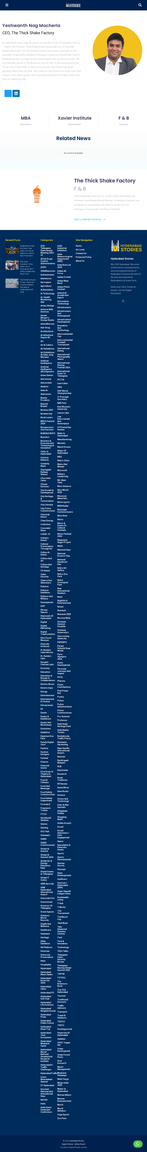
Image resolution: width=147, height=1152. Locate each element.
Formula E (45, 804)
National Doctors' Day (63, 554)
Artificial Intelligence (46, 362)
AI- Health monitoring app (46, 299)
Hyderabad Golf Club (46, 997)
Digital (44, 622)
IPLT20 (60, 379)
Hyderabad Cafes (46, 987)
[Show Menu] (7, 5)
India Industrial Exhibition (62, 248)
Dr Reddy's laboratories (47, 651)
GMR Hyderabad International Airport (47, 891)
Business (45, 437)
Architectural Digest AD (47, 336)
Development (47, 602)
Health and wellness (46, 925)
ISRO (59, 387)
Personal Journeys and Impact (64, 671)
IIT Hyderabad (47, 1085)
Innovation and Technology (63, 327)
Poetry (60, 697)
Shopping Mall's (61, 818)
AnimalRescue (47, 324)
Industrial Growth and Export (63, 295)
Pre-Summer (63, 716)
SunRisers (62, 879)
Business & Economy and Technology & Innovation (47, 444)
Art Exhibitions (47, 349)
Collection (46, 524)
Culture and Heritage (46, 565)
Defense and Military (47, 597)
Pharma (61, 681)
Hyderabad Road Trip (46, 1028)
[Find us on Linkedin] (117, 301)
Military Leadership (62, 475)
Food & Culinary (45, 781)
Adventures (46, 278)
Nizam (60, 607)
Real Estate (62, 770)
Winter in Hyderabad (62, 1090)
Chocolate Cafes (46, 479)
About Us (80, 261)
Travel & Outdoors (62, 1016)
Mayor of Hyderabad (62, 452)
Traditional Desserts (62, 1000)
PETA (60, 677)
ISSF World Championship (64, 392)
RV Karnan (62, 784)
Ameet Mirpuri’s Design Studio (47, 317)
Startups (61, 869)
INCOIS (44, 1100)
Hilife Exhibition (45, 942)
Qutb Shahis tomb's (63, 731)
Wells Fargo (63, 1079)
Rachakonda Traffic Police (64, 737)
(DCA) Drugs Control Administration (48, 261)
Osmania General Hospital (61, 624)
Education (45, 672)
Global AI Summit (45, 850)
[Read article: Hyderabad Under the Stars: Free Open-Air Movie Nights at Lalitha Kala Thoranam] (12, 249)
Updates (61, 1039)
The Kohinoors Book (62, 983)
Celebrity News (45, 465)
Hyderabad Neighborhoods (48, 1009)
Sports (60, 853)
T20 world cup (62, 918)
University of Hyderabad (63, 1034)
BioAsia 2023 (47, 410)
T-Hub (60, 903)
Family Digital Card (47, 743)
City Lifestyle (47, 505)
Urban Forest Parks (63, 1056)
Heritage (45, 937)
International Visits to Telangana (63, 373)
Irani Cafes (62, 383)
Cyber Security (45, 575)
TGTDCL (61, 977)
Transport (62, 1012)
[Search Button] (140, 5)
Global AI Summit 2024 (47, 856)
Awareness (46, 394)
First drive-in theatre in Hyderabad (47, 774)
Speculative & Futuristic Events (63, 847)
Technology (63, 947)
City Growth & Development (47, 491)
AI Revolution (47, 290)
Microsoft (62, 470)
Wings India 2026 (63, 1084)
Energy (44, 691)
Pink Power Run (62, 692)
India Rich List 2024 (64, 266)
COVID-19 (45, 534)
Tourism (61, 996)
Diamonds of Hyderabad (47, 617)
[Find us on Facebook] (134, 301)
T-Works (61, 907)
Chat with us (130, 1144)
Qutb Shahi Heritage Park (64, 725)
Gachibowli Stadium (46, 819)
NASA (60, 546)
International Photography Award (63, 356)
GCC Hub (45, 831)
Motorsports (63, 502)
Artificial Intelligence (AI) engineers (47, 369)
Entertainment (47, 695)
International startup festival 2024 (63, 365)
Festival (44, 758)
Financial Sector (45, 766)
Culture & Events (45, 553)
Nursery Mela (63, 618)
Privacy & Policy (83, 257)
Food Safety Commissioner (48, 793)
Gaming (44, 828)
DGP (43, 606)
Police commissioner (64, 711)
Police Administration (64, 705)
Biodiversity (46, 414)
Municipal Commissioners (65, 510)
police (60, 700)
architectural (47, 331)
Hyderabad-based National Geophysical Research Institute (46, 1055)
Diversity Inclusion (45, 645)
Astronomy (46, 379)
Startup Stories (60, 864)
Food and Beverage (45, 787)
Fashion (44, 748)
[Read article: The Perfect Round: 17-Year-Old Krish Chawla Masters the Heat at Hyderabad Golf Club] (12, 283)
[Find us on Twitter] (123, 301)
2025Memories (48, 271)
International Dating (63, 349)
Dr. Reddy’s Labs (46, 657)
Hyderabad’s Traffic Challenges (47, 1067)
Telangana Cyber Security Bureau (62, 958)
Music (60, 519)
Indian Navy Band (62, 282)
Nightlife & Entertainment (64, 601)
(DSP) (43, 267)
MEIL (59, 457)
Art (42, 341)
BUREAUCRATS (48, 433)
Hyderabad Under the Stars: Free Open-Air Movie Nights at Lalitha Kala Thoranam (27, 251)
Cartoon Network (45, 458)
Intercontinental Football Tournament (65, 342)
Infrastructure (64, 307)
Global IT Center (45, 879)
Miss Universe (64, 486)
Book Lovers (47, 417)
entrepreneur (47, 705)
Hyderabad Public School (47, 1022)
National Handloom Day (62, 561)
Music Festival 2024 (64, 535)
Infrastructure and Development (64, 313)
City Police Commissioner (48, 509)
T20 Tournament (63, 912)
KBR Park (61, 403)
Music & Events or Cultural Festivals (61, 526)
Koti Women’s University (63, 408)
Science (61, 795)
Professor (62, 720)
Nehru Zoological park (62, 582)
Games (44, 824)
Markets (61, 443)
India (43, 1103)
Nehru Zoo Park (62, 575)
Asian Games (47, 375)
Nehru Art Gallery (61, 569)
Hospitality (46, 964)
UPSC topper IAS (63, 1043)
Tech (59, 937)
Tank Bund (62, 923)
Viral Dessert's (61, 1062)
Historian (45, 951)
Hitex (43, 961)
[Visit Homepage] (73, 5)
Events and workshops (46, 723)
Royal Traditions (62, 779)
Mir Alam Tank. (61, 481)
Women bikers (64, 1095)
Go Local (80, 249)
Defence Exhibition (45, 591)
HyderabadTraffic (49, 1073)
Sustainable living (63, 898)
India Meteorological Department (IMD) (64, 257)
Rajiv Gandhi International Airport (63, 750)
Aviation (44, 386)
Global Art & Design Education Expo (46, 864)
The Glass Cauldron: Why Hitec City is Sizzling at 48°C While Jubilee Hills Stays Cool (27, 267)
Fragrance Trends (46, 809)
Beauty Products (45, 399)
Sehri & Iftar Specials (63, 806)
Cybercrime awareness (46, 581)
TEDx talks (62, 951)
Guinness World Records (45, 917)
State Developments (64, 874)
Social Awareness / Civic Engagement (63, 834)
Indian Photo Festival (63, 288)
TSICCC (61, 1021)
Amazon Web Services (47, 310)
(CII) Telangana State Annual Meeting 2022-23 (47, 250)
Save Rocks (63, 791)
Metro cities (63, 460)
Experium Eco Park (47, 737)
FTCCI (44, 814)
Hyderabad (46, 968)
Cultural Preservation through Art (47, 546)
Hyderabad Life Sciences (47, 1003)
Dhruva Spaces (44, 611)
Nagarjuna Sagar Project (64, 541)
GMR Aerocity (47, 884)
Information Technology (63, 302)
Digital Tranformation (48, 633)
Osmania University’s (63, 631)
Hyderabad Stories (76, 1141)
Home (79, 246)
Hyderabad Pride (46, 1015)
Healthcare (46, 930)
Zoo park (61, 1118)
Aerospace (46, 282)
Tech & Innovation (62, 942)
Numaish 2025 (64, 614)
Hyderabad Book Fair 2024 (46, 980)
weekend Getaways (62, 1074)
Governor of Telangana (46, 907)
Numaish (61, 610)
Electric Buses (47, 684)
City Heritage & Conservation (47, 498)
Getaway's (45, 835)
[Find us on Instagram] (112, 301)
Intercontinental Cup (65, 335)
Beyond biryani (44, 405)
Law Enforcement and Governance (63, 420)
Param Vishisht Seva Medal (63, 648)
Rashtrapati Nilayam (63, 761)
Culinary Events (45, 539)
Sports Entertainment (64, 858)
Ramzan (61, 756)
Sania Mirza (63, 787)
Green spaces (47, 912)
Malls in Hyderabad (62, 434)
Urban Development (63, 1050)
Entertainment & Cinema (47, 700)
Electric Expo (47, 688)
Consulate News (45, 529)
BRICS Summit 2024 (47, 422)
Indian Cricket (64, 277)
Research (61, 774)
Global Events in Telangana (47, 872)
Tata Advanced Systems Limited (62, 930)
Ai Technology (47, 293)
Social (60, 827)
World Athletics (61, 1109)
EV (42, 709)
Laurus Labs (63, 413)
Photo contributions (64, 686)
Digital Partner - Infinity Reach (73, 1144)
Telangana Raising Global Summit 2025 (64, 967)
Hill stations (46, 947)
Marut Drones (64, 447)
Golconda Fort (47, 898)
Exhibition (45, 732)
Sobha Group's (64, 823)
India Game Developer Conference (46, 1109)
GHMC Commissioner (48, 844)
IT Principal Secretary (63, 398)
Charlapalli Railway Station (46, 472)
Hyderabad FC (47, 993)
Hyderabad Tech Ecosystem (46, 1035)
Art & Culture (47, 345)
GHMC (44, 839)
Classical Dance (45, 515)
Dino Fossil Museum (46, 639)
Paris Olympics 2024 (61, 656)
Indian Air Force (61, 272)
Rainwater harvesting (62, 743)
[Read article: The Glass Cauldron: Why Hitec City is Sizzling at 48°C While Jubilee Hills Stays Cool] (12, 265)
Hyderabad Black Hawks (47, 973)
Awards (44, 390)
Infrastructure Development (64, 320)
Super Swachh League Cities (64, 892)
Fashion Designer (45, 753)
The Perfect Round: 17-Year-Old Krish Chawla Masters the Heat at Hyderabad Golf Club (28, 286)
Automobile (46, 383)
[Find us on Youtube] (128, 301)
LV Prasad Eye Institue (64, 428)
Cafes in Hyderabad (46, 452)
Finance (44, 762)
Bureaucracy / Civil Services (47, 428)
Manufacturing (64, 439)
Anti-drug (45, 327)
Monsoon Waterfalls (62, 497)
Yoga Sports (63, 1114)
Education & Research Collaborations (48, 678)
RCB (59, 766)
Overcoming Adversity (63, 637)
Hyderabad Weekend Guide (46, 1043)
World (60, 1105)
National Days (64, 550)
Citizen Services (45, 485)
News (60, 597)
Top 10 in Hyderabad (62, 991)
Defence (45, 586)
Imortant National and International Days (47, 1092)
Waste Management (63, 1068)
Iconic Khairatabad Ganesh (46, 1079)
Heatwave (45, 934)
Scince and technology (63, 800)
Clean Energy (47, 520)
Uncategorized (64, 1029)
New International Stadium (63, 590)
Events (44, 713)
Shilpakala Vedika (62, 812)
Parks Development (63, 664)
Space (60, 841)
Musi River (62, 516)
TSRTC (60, 1025)
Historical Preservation (47, 956)
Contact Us (81, 253)
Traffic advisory (61, 1007)
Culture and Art (46, 559)
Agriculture (46, 286)
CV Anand (45, 570)
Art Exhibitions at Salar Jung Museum (47, 354)
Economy (45, 668)
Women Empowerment (64, 1100)
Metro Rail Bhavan (62, 465)
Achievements (47, 275)
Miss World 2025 (62, 491)
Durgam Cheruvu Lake (47, 663)
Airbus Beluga (47, 306)
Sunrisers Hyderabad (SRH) (62, 885)
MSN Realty (62, 506)
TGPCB (60, 974)
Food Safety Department (46, 799)
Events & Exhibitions (46, 717)
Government (46, 902)
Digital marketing (46, 627)
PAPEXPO (62, 642)
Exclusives (46, 728)
